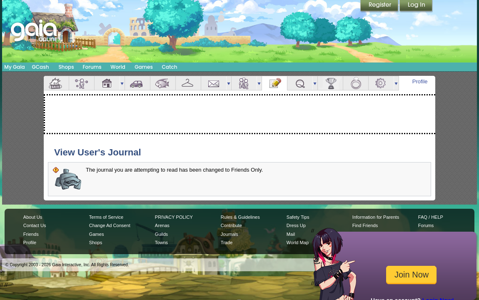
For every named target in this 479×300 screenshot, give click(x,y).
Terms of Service (106, 217)
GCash (40, 66)
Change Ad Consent (109, 225)
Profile (420, 81)
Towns (161, 242)
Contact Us (34, 225)
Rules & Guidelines (240, 217)
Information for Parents (375, 217)
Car (137, 83)
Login (416, 6)
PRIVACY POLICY (174, 217)
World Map (298, 242)
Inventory (188, 83)
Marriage (355, 83)
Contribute (231, 225)
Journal (274, 83)
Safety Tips (298, 217)
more (122, 83)
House (107, 83)
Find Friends (365, 225)
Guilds (161, 234)
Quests (299, 83)
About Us (32, 217)
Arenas (162, 225)
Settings (381, 83)
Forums (91, 66)
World (117, 66)
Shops (66, 66)
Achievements (330, 83)
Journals (229, 234)
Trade (226, 242)
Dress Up (296, 225)
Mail (213, 83)
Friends (244, 83)
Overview (56, 83)
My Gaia (14, 66)
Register (379, 6)
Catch (169, 66)
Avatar (81, 83)
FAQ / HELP (430, 217)
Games (144, 66)
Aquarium (162, 83)
